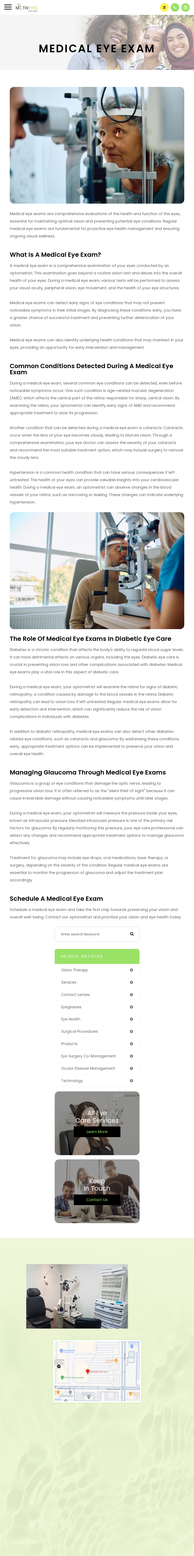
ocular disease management (88, 1068)
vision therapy (74, 970)
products (69, 1043)
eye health (70, 1019)
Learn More (97, 1131)
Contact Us (97, 1199)
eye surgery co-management (88, 1056)
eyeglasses (71, 1007)
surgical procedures (79, 1031)
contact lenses (75, 994)
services (68, 982)
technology (72, 1080)
